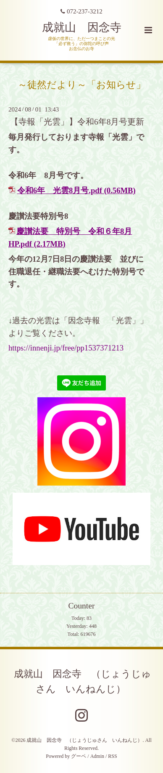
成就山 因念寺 (81, 27)
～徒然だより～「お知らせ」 (82, 84)
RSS (112, 756)
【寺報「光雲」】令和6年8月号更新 (77, 121)
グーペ (78, 756)
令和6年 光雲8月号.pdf (59, 190)
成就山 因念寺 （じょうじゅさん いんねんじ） (82, 681)
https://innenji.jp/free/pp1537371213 (66, 347)
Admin (97, 756)
